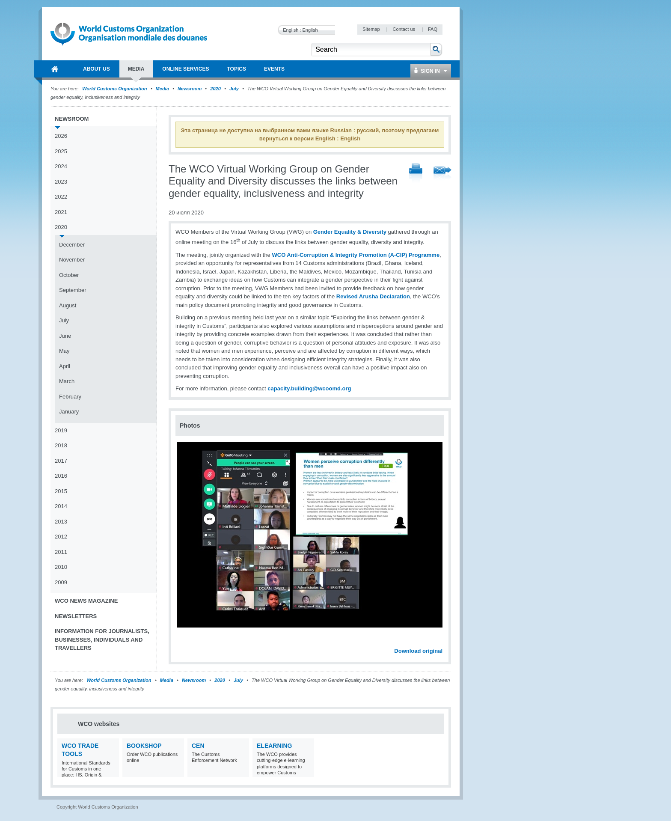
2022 (61, 196)
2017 (61, 461)
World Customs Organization (115, 88)
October (69, 275)
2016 (61, 476)
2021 (61, 212)
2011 (61, 552)
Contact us (404, 29)
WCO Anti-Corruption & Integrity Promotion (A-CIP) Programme (355, 255)
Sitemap (371, 29)
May (64, 351)
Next (440, 641)
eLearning (274, 745)
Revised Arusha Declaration (373, 296)
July (234, 88)
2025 (61, 151)
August (67, 305)
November (72, 259)
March (66, 381)
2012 (61, 536)
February (70, 396)
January (69, 411)
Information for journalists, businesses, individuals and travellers (102, 639)
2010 (61, 567)
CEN (198, 745)
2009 (61, 582)
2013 (61, 521)
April (64, 366)
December (72, 244)
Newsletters (76, 616)
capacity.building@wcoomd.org (309, 388)
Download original (418, 651)
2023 (61, 181)
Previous (184, 641)
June (65, 336)
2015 (61, 491)
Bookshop (144, 745)
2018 (61, 445)
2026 (61, 136)
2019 (61, 430)
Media (162, 88)
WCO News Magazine (86, 601)
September (72, 290)
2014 (61, 506)
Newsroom (190, 88)
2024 (61, 166)
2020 (215, 88)
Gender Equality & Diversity (349, 232)
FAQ (432, 29)
